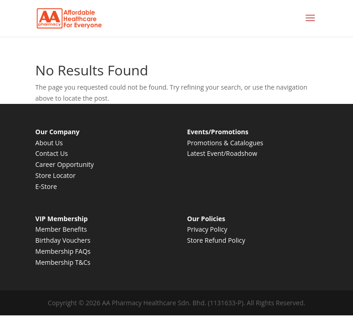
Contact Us (51, 153)
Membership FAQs (63, 251)
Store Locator (55, 175)
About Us (49, 142)
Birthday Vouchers (63, 240)
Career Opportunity (64, 164)
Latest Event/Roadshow (222, 153)
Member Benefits (61, 229)
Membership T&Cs (63, 262)
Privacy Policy (207, 229)
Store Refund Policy (216, 240)
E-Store (46, 186)
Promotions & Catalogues (225, 142)
